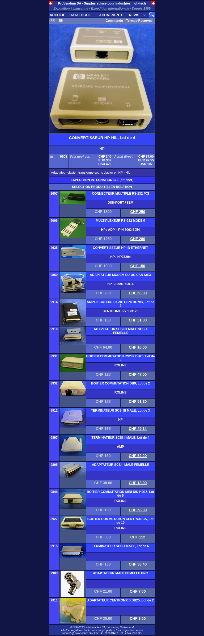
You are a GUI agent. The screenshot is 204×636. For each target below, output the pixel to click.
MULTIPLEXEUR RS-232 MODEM (120, 221)
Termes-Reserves (139, 21)
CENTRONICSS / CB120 (120, 311)
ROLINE (120, 365)
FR (52, 20)
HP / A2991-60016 (120, 284)
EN (61, 20)
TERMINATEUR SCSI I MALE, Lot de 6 (120, 546)
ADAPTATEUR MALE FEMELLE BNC (120, 573)
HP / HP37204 (120, 257)
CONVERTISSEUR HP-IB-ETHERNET (120, 248)
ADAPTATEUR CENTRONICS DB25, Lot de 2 (120, 600)
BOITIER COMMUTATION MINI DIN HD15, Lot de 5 (120, 493)
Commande (114, 21)
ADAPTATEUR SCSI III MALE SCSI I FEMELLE (120, 331)
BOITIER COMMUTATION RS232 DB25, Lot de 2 (120, 358)
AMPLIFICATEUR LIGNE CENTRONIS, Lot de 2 (120, 304)
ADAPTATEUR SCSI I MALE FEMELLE (120, 465)
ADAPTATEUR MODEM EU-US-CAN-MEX (120, 275)
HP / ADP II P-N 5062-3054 (120, 230)
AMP (120, 447)
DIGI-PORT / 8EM (120, 202)
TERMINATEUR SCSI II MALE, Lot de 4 (121, 438)
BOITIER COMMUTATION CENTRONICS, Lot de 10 (120, 521)
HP (120, 419)
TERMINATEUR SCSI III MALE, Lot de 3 (120, 410)
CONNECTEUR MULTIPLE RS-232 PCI (120, 193)
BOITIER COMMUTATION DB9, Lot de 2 (120, 383)
